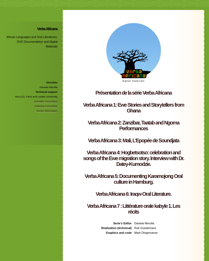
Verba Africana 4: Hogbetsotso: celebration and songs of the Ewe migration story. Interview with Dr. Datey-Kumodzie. (133, 158)
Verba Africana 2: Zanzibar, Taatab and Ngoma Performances (133, 125)
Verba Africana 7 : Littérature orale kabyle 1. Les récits (133, 209)
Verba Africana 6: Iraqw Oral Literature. (133, 194)
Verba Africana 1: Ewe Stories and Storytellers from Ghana (133, 107)
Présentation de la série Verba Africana (133, 93)
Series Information (47, 110)
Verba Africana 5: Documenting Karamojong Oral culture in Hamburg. (133, 179)
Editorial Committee (46, 106)
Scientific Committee (45, 101)
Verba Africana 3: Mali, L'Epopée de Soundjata (133, 140)
